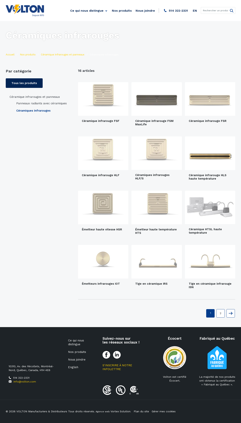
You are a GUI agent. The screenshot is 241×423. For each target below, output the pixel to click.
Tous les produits (24, 83)
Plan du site (140, 411)
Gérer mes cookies (163, 411)
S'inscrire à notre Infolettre (117, 367)
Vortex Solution (120, 411)
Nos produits (122, 10)
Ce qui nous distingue (86, 10)
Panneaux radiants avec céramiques (41, 103)
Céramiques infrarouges (33, 110)
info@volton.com (25, 381)
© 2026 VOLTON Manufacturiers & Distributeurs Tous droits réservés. (50, 411)
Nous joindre (145, 10)
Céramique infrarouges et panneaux (35, 97)
